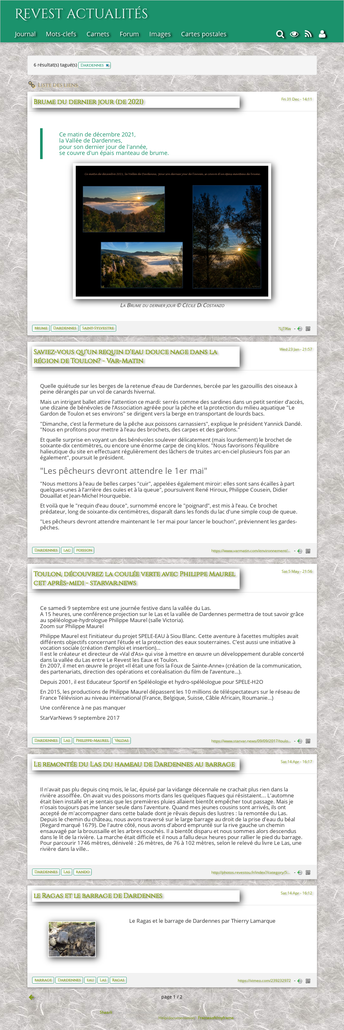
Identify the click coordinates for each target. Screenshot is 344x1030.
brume (40, 328)
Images (160, 34)
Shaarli (106, 1012)
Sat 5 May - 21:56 (297, 571)
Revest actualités (81, 10)
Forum (129, 34)
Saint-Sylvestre (98, 328)
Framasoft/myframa (216, 1017)
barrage (43, 980)
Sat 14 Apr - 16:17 (296, 761)
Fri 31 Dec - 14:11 (296, 99)
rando (82, 871)
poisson (84, 550)
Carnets (98, 34)
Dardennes (64, 328)
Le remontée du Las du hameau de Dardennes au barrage (134, 764)
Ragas (118, 980)
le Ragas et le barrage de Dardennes (97, 896)
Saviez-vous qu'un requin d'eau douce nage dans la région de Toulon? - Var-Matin (125, 357)
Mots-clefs (61, 34)
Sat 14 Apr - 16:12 (296, 892)
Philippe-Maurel (92, 740)
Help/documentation (176, 1017)
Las (66, 740)
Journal (25, 34)
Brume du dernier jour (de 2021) (88, 102)
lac (66, 550)
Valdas (122, 740)
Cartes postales (204, 34)
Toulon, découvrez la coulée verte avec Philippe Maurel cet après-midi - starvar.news (134, 579)
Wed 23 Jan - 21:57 (295, 349)
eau (90, 980)
